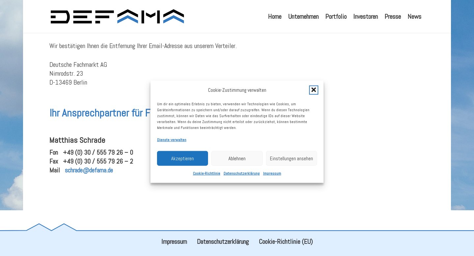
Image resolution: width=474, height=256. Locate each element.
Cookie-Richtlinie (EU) (286, 241)
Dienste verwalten (171, 144)
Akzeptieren (182, 163)
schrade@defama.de (89, 186)
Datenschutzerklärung (242, 177)
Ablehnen (237, 163)
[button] (313, 94)
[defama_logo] (117, 16)
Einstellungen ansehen (291, 163)
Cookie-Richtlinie (206, 177)
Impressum (272, 177)
